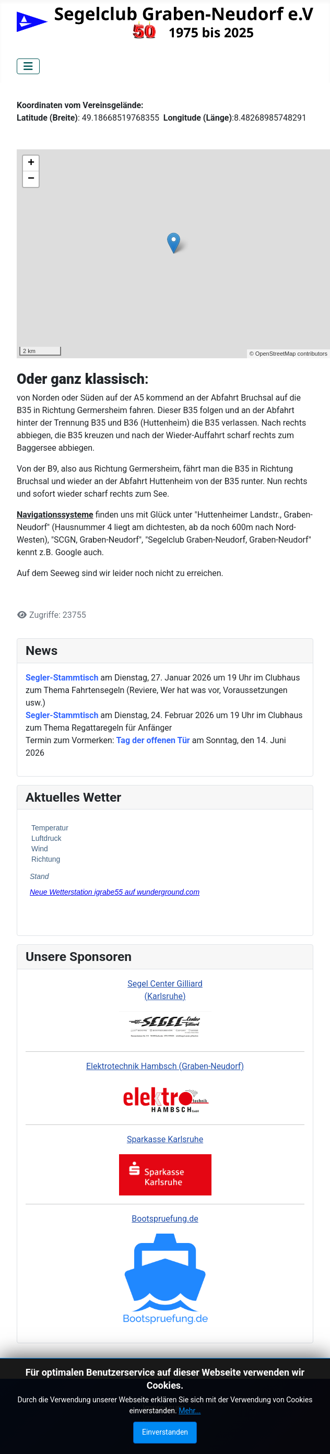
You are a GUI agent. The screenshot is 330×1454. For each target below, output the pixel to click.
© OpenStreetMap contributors (288, 353)
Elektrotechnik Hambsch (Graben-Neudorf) (165, 1066)
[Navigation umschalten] (28, 66)
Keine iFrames (165, 870)
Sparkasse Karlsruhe (165, 1139)
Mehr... (190, 1410)
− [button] (31, 179)
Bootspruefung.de (165, 1219)
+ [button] (31, 163)
